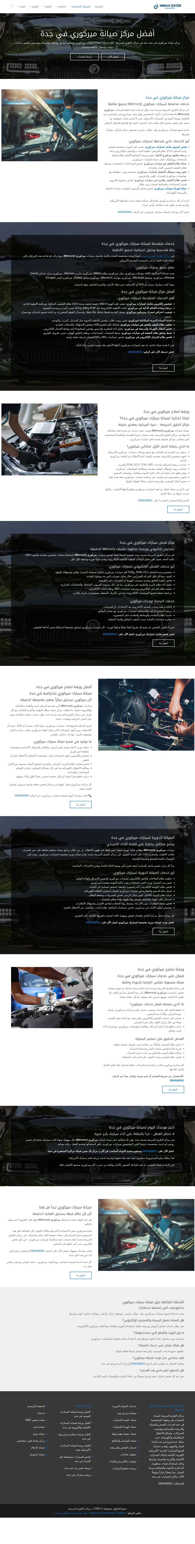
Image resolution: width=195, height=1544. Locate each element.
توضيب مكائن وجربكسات (122, 1461)
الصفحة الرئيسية (36, 1406)
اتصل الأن (113, 56)
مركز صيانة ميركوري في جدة (167, 97)
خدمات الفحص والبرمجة (123, 1447)
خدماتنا (41, 1413)
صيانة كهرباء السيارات (124, 1426)
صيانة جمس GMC (35, 1420)
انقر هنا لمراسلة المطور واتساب (70, 1513)
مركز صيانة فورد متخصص (31, 1440)
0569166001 (125, 212)
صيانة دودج (39, 1433)
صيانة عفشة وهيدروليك (123, 1433)
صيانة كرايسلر (37, 1454)
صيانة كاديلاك (38, 1447)
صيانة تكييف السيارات (124, 1420)
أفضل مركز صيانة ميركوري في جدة (97, 34)
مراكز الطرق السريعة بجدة (156, 256)
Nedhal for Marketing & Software (108, 1513)
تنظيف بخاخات (128, 1454)
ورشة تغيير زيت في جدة (78, 1468)
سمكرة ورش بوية (126, 1413)
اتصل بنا (163, 368)
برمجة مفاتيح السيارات (124, 1468)
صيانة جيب (39, 1426)
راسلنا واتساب (84, 56)
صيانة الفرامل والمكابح (124, 1440)
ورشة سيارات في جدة (78, 1475)
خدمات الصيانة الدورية (124, 1406)
